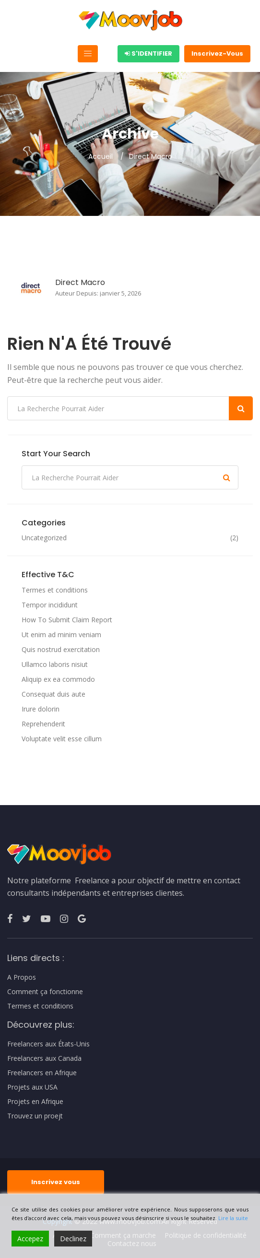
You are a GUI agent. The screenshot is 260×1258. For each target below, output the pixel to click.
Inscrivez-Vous (217, 53)
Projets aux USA (32, 1087)
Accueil (100, 156)
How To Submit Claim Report (67, 619)
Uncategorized (44, 537)
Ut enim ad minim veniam (61, 634)
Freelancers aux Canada (44, 1058)
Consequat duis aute (53, 694)
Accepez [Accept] (30, 1238)
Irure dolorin (40, 708)
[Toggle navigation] (88, 53)
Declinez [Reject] (73, 1238)
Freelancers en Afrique (42, 1073)
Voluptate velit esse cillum (62, 738)
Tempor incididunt (50, 604)
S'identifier (148, 53)
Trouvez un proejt (35, 1116)
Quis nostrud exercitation (61, 649)
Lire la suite (233, 1218)
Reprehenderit (43, 723)
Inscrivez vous (55, 1182)
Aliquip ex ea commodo (58, 679)
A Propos (21, 977)
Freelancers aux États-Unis (48, 1044)
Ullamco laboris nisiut (55, 664)
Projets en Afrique (35, 1101)
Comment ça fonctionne (45, 992)
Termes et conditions (55, 589)
